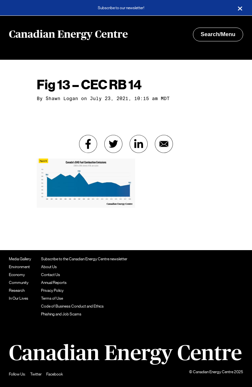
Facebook (54, 374)
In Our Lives (18, 298)
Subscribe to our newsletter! (121, 8)
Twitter (36, 374)
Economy (17, 275)
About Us (49, 267)
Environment (19, 267)
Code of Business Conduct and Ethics (72, 306)
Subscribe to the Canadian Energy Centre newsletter (84, 259)
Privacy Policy (52, 290)
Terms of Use (52, 298)
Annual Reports (54, 283)
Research (17, 290)
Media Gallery (20, 259)
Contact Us (50, 275)
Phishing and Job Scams (61, 314)
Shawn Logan (62, 98)
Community (19, 283)
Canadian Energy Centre (68, 34)
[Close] (240, 8)
